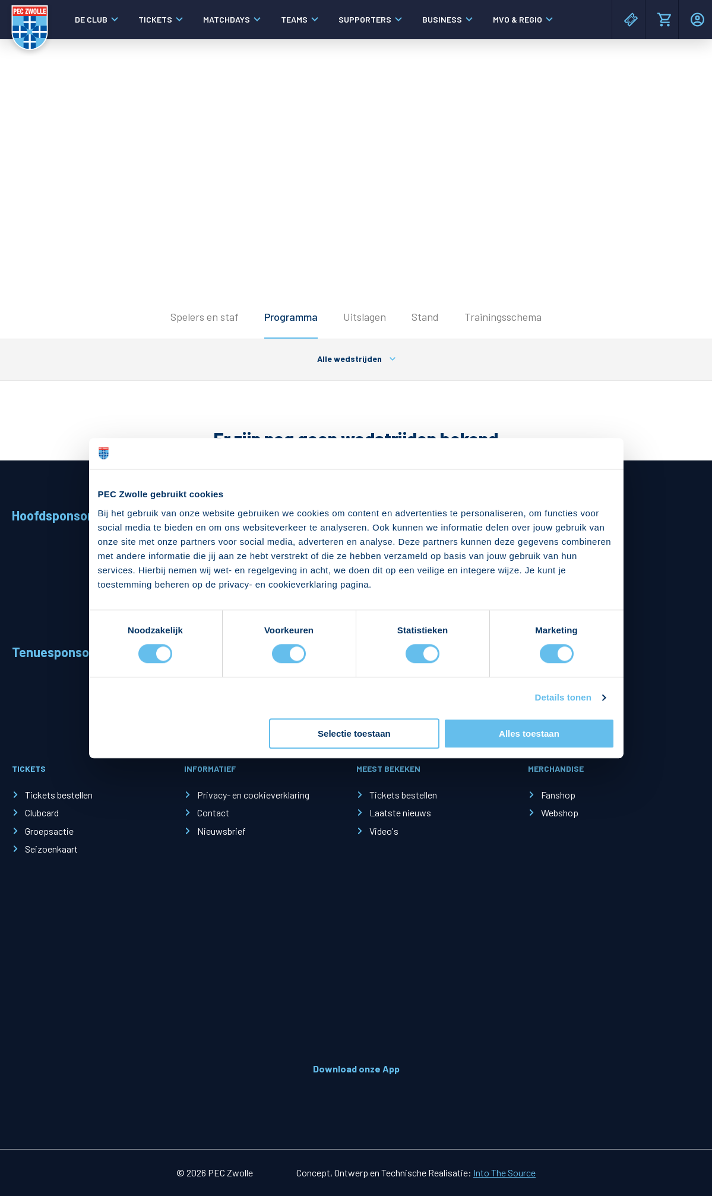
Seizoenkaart (51, 848)
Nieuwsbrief (221, 831)
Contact (213, 812)
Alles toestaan (529, 733)
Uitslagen (364, 316)
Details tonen (563, 698)
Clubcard (42, 812)
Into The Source (504, 1172)
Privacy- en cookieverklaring (253, 794)
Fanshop (558, 794)
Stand (425, 316)
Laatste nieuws (400, 812)
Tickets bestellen (59, 794)
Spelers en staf (204, 316)
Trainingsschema (503, 316)
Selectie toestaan (354, 733)
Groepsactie (49, 831)
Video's (383, 831)
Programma (291, 316)
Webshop (559, 812)
